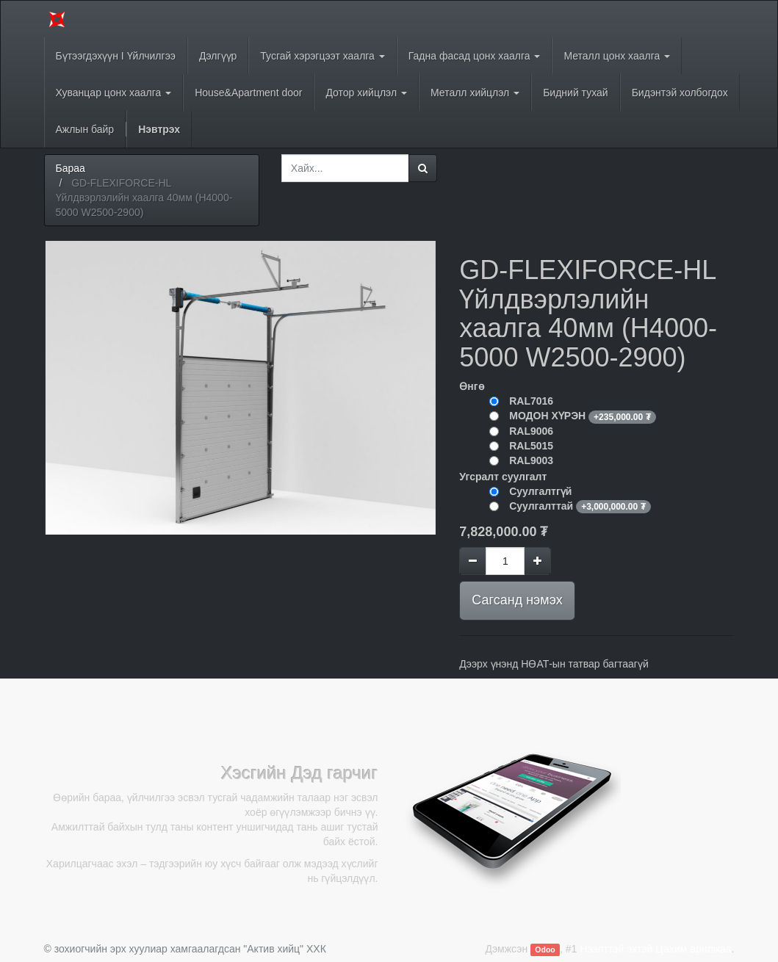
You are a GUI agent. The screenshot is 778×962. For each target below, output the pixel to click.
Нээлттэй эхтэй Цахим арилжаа (655, 949)
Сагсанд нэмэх (517, 600)
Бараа (70, 168)
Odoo (545, 949)
